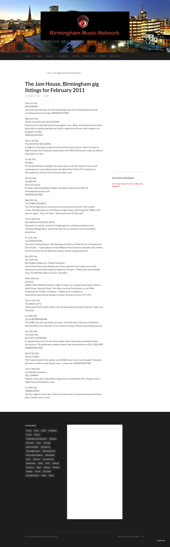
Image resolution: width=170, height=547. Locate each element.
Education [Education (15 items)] (30, 443)
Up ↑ (143, 537)
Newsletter (89, 56)
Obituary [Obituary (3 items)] (36, 459)
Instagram (115, 56)
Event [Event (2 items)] (39, 443)
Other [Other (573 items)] (40, 463)
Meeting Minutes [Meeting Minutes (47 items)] (49, 451)
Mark (46, 96)
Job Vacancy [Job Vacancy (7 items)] (45, 447)
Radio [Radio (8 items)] (39, 467)
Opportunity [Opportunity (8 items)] (30, 463)
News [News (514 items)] (28, 459)
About (28, 56)
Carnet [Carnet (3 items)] (28, 435)
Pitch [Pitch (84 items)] (48, 463)
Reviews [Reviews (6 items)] (56, 467)
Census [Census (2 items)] (37, 435)
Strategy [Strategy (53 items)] (29, 471)
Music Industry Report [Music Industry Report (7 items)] (34, 455)
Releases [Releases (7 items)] (47, 467)
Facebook (62, 56)
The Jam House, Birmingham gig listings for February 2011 (62, 87)
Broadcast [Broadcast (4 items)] (52, 431)
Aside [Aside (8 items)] (36, 431)
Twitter (75, 56)
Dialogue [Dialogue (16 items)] (53, 439)
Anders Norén (132, 537)
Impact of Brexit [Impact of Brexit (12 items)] (32, 447)
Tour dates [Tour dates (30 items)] (47, 471)
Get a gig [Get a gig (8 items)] (47, 443)
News (39, 56)
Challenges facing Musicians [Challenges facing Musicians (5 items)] (36, 439)
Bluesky (50, 56)
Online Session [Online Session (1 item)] (48, 459)
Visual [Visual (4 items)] (51, 475)
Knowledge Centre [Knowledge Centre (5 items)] (33, 451)
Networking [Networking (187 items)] (49, 455)
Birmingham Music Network (44, 537)
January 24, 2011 (33, 96)
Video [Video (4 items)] (44, 475)
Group (102, 56)
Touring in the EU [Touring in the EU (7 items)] (32, 475)
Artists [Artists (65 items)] (28, 431)
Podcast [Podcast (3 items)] (56, 463)
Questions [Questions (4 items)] (30, 467)
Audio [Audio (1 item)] (43, 431)
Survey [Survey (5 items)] (37, 471)
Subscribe (161, 540)
